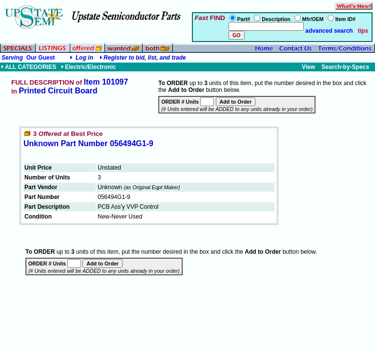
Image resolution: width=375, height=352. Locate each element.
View (308, 67)
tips (363, 30)
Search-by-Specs (345, 67)
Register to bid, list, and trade (145, 57)
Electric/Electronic (88, 67)
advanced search (328, 30)
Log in (84, 57)
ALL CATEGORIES (28, 67)
